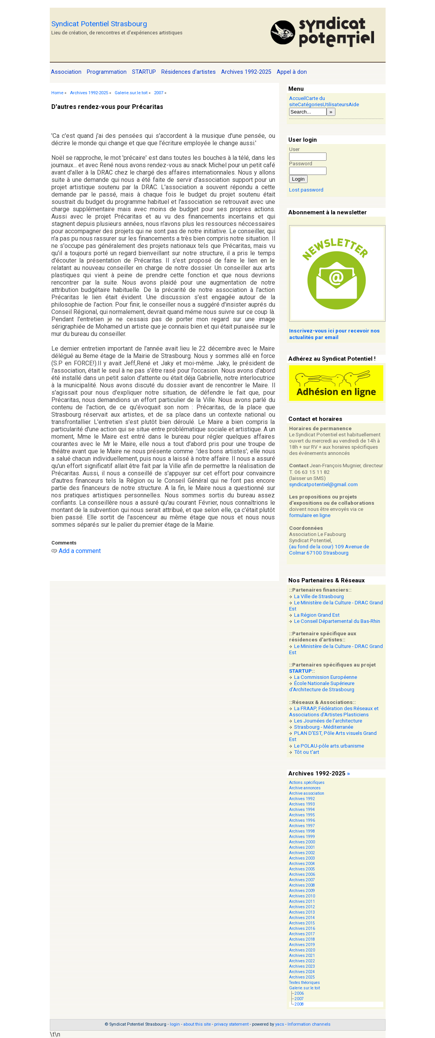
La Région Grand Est (317, 615)
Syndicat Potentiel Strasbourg (99, 23)
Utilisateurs (336, 104)
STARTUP (300, 671)
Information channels (309, 1024)
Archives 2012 (302, 907)
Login (298, 179)
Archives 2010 (302, 896)
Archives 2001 (302, 847)
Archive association (306, 793)
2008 (299, 1004)
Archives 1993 (302, 804)
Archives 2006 (302, 874)
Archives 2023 (302, 966)
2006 (299, 993)
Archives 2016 (302, 928)
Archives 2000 (302, 842)
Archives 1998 (302, 831)
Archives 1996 (302, 820)
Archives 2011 (302, 901)
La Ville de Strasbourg (319, 596)
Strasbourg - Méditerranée (323, 727)
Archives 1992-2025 (89, 92)
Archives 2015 (302, 923)
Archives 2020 (302, 950)
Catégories (310, 104)
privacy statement (231, 1024)
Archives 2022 (302, 961)
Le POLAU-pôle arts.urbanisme (329, 746)
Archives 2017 (302, 934)
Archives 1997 (302, 826)
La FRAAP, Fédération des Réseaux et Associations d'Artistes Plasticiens (334, 711)
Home (57, 92)
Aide (354, 104)
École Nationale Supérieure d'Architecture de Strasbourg (321, 686)
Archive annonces (305, 788)
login (175, 1024)
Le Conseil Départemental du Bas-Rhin (337, 621)
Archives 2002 (302, 853)
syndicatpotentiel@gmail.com (323, 484)
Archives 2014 (302, 918)
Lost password (306, 190)
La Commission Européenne (325, 677)
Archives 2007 (302, 880)
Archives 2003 (302, 858)
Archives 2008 (302, 885)
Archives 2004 (302, 864)
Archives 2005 (302, 869)
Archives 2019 (302, 945)
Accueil (297, 98)
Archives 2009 (302, 891)
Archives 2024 (302, 972)
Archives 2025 (302, 977)
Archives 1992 (302, 799)
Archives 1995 (302, 815)
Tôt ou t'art (306, 752)
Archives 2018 (302, 939)
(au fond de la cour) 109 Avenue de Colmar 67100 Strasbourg (329, 550)
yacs (279, 1024)
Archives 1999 (302, 836)
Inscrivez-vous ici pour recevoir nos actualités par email (334, 334)
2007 (158, 92)
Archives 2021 (302, 955)
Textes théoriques (304, 982)
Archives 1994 (302, 809)
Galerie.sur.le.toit (131, 92)
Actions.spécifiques (307, 782)
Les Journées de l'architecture (328, 721)
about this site (197, 1024)
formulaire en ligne (309, 515)
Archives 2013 (302, 912)
